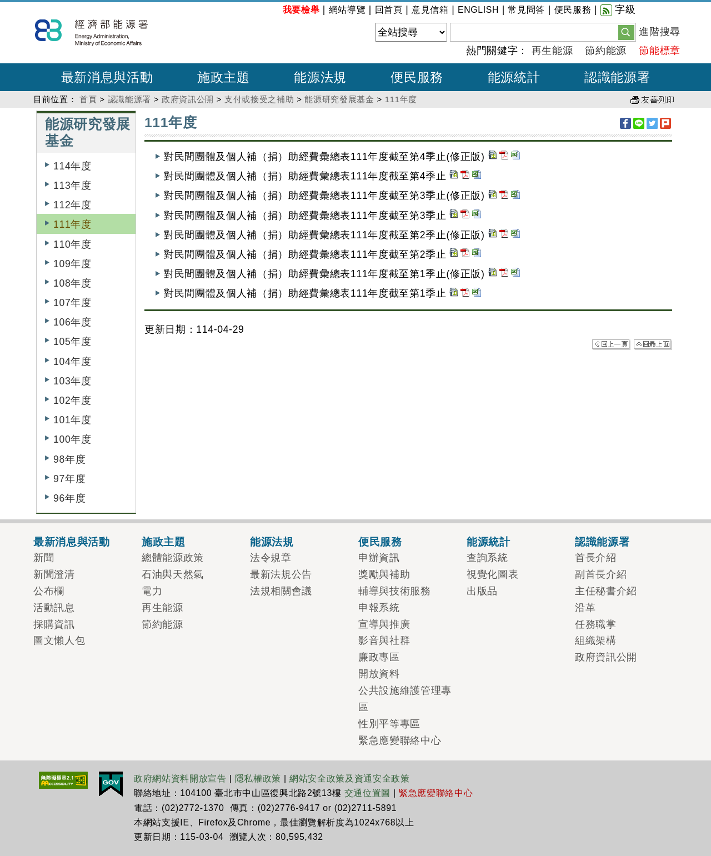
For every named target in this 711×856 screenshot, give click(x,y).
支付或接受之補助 (259, 99)
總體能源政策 (173, 557)
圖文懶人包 (59, 640)
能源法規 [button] (320, 77)
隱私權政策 (258, 778)
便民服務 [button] (416, 77)
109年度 (72, 263)
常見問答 (526, 9)
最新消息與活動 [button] (107, 77)
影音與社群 (384, 640)
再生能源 (552, 50)
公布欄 (48, 591)
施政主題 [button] (223, 77)
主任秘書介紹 (606, 591)
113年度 (72, 185)
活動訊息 (54, 607)
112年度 (72, 205)
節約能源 (606, 50)
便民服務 (573, 9)
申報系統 (379, 607)
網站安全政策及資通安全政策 (349, 778)
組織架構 (596, 640)
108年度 (72, 283)
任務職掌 (596, 624)
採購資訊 (54, 624)
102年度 (72, 400)
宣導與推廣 (384, 624)
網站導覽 (347, 9)
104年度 (72, 361)
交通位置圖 (367, 793)
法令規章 (271, 557)
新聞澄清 (54, 574)
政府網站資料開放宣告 (180, 778)
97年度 (69, 478)
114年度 (72, 166)
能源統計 (488, 541)
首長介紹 (596, 557)
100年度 (72, 439)
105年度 (72, 341)
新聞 (43, 557)
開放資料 (379, 673)
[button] (626, 31)
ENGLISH (478, 9)
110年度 (72, 244)
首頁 (88, 99)
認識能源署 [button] (617, 77)
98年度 (69, 459)
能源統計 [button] (514, 77)
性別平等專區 (389, 723)
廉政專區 (379, 657)
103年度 (72, 381)
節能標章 (659, 50)
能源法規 (272, 541)
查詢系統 (487, 557)
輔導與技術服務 (394, 591)
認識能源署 (129, 99)
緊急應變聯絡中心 (399, 740)
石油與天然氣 (173, 574)
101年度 (72, 420)
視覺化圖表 (492, 574)
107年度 (72, 302)
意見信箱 (430, 9)
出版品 (482, 591)
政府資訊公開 (188, 99)
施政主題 (164, 541)
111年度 (401, 99)
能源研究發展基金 (339, 99)
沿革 (585, 607)
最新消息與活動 (71, 541)
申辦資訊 (379, 557)
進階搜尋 (659, 31)
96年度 (69, 498)
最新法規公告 (281, 574)
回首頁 (389, 9)
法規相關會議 (281, 591)
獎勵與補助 (384, 574)
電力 (152, 591)
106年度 (72, 322)
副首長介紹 (601, 574)
